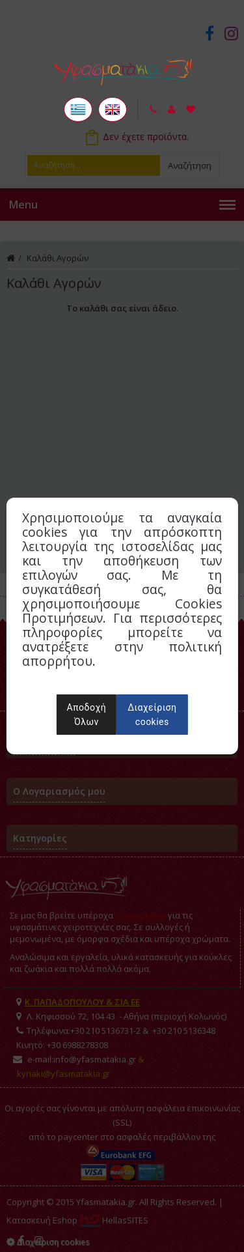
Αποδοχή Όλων (87, 714)
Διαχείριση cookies (151, 714)
